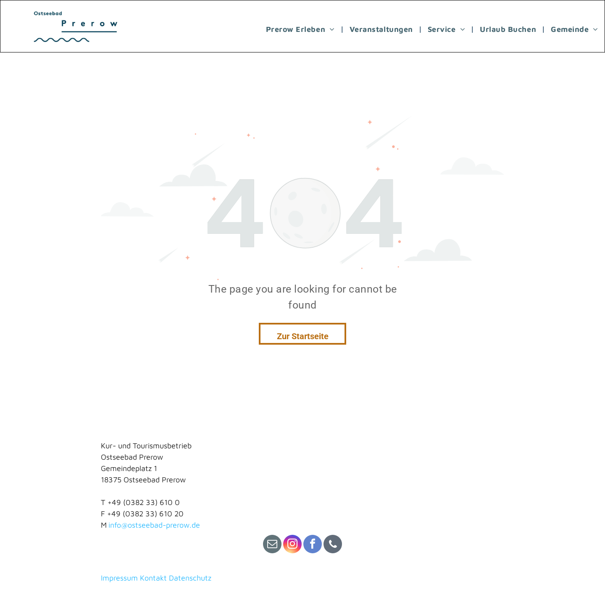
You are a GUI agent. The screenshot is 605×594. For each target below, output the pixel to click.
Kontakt (153, 577)
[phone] (333, 545)
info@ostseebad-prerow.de (154, 525)
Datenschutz (190, 577)
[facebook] (312, 545)
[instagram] (292, 545)
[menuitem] (301, 29)
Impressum (119, 577)
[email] (272, 545)
